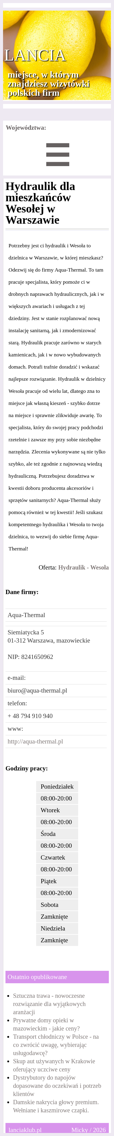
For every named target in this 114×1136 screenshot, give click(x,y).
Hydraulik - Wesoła (83, 567)
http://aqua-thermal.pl (35, 741)
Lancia (35, 55)
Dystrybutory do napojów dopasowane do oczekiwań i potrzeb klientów (57, 1085)
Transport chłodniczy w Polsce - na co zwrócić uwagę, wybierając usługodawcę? (56, 1044)
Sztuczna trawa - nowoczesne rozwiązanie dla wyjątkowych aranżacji (49, 1003)
